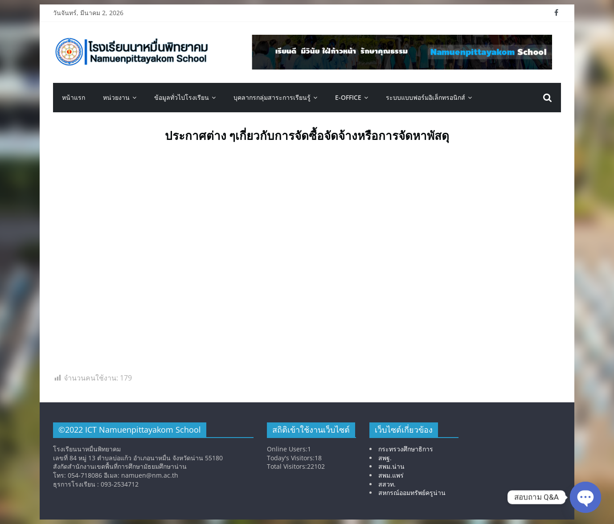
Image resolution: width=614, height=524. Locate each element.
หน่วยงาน (116, 97)
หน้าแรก (73, 97)
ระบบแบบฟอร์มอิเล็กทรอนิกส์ (425, 97)
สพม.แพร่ (391, 475)
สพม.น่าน (391, 466)
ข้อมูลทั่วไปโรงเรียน (181, 97)
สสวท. (387, 484)
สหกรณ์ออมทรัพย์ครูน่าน (412, 492)
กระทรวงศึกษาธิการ (405, 449)
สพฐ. (385, 458)
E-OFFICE (348, 97)
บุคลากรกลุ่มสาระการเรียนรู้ (272, 97)
